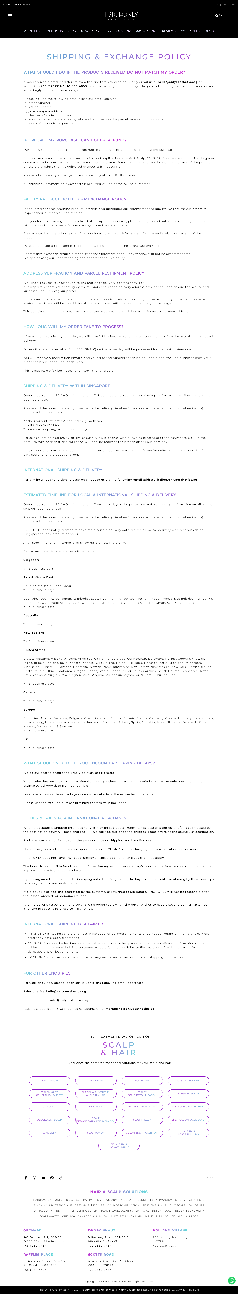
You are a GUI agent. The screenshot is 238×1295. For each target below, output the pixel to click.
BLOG (209, 31)
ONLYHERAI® (96, 1080)
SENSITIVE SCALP (188, 1093)
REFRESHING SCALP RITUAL (188, 1106)
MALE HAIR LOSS (158, 1217)
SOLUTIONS (54, 31)
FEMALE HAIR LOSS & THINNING (119, 1146)
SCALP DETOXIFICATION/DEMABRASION (96, 1120)
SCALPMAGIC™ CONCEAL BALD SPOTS (49, 1094)
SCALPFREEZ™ (142, 1119)
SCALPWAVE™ (95, 1132)
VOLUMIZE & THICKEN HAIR (142, 1132)
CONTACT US (190, 31)
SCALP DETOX (153, 1211)
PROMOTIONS (146, 31)
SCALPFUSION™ (106, 1200)
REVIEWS (169, 31)
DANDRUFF (96, 1106)
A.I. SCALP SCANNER (188, 1080)
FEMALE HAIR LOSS (187, 1217)
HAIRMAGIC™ (49, 1080)
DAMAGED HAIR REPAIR (142, 1106)
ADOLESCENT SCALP (49, 1119)
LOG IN (213, 4)
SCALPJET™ (49, 1132)
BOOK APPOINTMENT (16, 4)
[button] (10, 15)
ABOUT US (32, 31)
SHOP (71, 31)
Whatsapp (232, 1280)
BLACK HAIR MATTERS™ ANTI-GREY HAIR (96, 1094)
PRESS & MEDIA (119, 31)
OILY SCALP (49, 1106)
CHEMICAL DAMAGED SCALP (189, 1119)
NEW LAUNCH (92, 31)
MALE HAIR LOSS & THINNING (188, 1133)
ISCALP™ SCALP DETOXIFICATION (142, 1094)
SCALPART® (142, 1080)
